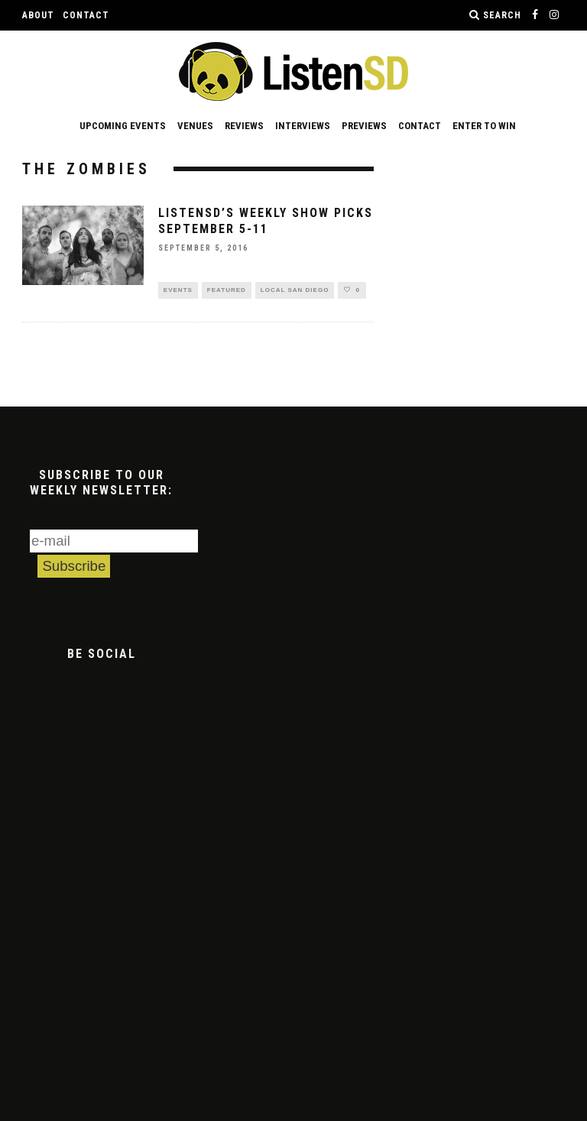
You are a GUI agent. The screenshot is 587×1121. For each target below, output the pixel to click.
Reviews (244, 125)
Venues (195, 125)
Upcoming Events (122, 125)
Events (178, 290)
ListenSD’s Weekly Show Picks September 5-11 (265, 221)
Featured (226, 290)
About (38, 15)
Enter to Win (484, 125)
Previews (364, 125)
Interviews (302, 125)
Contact (86, 15)
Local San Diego (295, 290)
